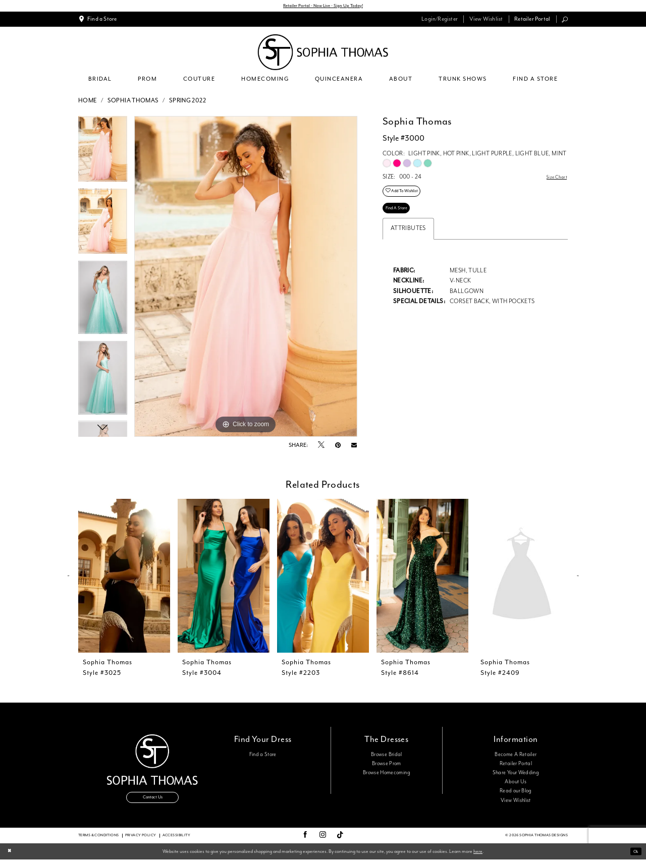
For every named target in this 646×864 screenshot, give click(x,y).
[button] (440, 21)
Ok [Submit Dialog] (634, 856)
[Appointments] (98, 21)
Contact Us (152, 802)
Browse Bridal (386, 756)
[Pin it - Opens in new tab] (338, 447)
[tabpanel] (102, 154)
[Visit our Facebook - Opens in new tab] (305, 840)
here (477, 855)
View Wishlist (516, 802)
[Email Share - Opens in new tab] (354, 447)
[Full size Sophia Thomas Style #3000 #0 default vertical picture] (246, 278)
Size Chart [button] (554, 179)
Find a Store (263, 756)
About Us (515, 784)
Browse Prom (386, 765)
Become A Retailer (515, 756)
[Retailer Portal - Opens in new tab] (532, 21)
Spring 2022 (187, 102)
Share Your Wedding (516, 774)
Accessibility (176, 840)
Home (87, 102)
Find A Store (399, 218)
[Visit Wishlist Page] (485, 21)
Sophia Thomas (133, 102)
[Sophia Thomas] (323, 54)
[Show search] (565, 20)
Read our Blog (516, 793)
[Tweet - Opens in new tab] (321, 447)
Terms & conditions (98, 840)
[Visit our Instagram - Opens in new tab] (323, 840)
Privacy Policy (140, 840)
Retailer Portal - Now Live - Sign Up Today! (323, 7)
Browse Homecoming (386, 774)
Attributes (408, 240)
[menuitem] (98, 21)
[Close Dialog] (11, 856)
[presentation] (124, 578)
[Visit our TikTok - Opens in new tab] (340, 839)
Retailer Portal (516, 765)
